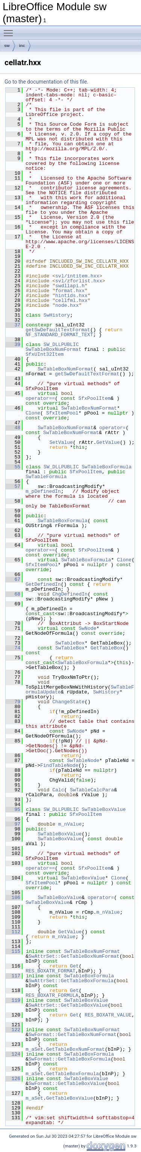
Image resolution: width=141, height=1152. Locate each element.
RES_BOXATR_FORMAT (51, 971)
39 (13, 344)
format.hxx (70, 290)
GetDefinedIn (43, 584)
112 (13, 931)
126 (13, 1078)
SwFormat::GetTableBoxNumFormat (73, 1034)
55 (13, 466)
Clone (33, 413)
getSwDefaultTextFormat (58, 329)
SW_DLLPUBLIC (61, 344)
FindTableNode (59, 765)
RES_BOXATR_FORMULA (52, 995)
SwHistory (57, 315)
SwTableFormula (46, 476)
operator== (40, 398)
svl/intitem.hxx (77, 276)
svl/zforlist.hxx (78, 280)
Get (74, 966)
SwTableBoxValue (104, 809)
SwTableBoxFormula (107, 466)
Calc (58, 789)
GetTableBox (107, 648)
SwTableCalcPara (92, 789)
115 (13, 951)
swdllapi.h (70, 285)
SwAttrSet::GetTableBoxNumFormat (74, 956)
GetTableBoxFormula (72, 1073)
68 (13, 594)
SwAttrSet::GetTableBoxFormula (71, 980)
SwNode (87, 628)
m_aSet (34, 1049)
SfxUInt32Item (45, 354)
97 (13, 824)
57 (13, 486)
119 (13, 1000)
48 (13, 427)
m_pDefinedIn (43, 491)
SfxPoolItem (94, 398)
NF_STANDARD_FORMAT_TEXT (59, 334)
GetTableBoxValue (69, 1098)
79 (13, 701)
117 (13, 975)
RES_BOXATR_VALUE (108, 1015)
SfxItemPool (62, 413)
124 (13, 1054)
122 (13, 1029)
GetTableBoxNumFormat (75, 1049)
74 (13, 648)
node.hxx (67, 305)
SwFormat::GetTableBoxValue (67, 1083)
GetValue (108, 442)
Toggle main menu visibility (10, 30)
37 (13, 325)
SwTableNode (83, 760)
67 (13, 579)
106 (13, 897)
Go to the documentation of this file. (46, 82)
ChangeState (68, 701)
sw (7, 45)
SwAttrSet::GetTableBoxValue (68, 1005)
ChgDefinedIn (70, 594)
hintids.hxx (71, 295)
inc (22, 45)
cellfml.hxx (71, 300)
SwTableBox (70, 643)
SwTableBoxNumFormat (53, 349)
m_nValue (70, 824)
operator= (112, 427)
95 (13, 809)
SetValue (61, 442)
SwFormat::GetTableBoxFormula (70, 1059)
